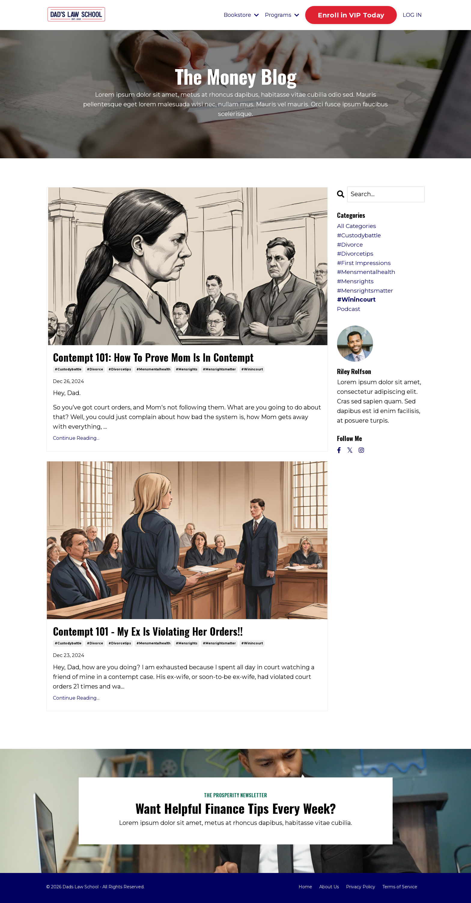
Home (305, 889)
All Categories (357, 226)
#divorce (95, 370)
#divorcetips (119, 370)
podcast (349, 313)
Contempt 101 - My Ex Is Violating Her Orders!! (154, 632)
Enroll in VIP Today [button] (350, 15)
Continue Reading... (76, 439)
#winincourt (252, 370)
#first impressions (365, 265)
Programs (281, 15)
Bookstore (240, 15)
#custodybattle (68, 370)
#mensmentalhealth (153, 370)
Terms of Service (399, 889)
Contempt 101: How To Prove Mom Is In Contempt (159, 357)
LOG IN (412, 15)
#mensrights (186, 370)
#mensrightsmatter (219, 370)
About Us (329, 889)
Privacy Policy (360, 889)
